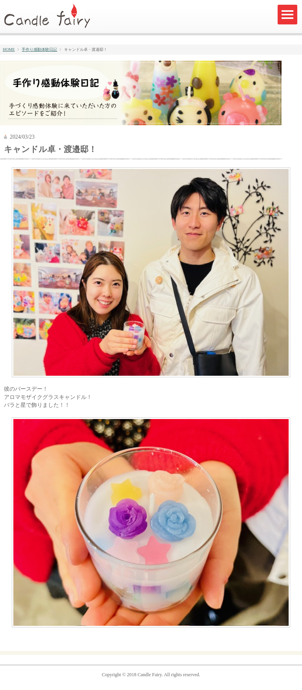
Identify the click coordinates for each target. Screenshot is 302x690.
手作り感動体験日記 (39, 49)
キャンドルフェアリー (51, 16)
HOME (9, 49)
